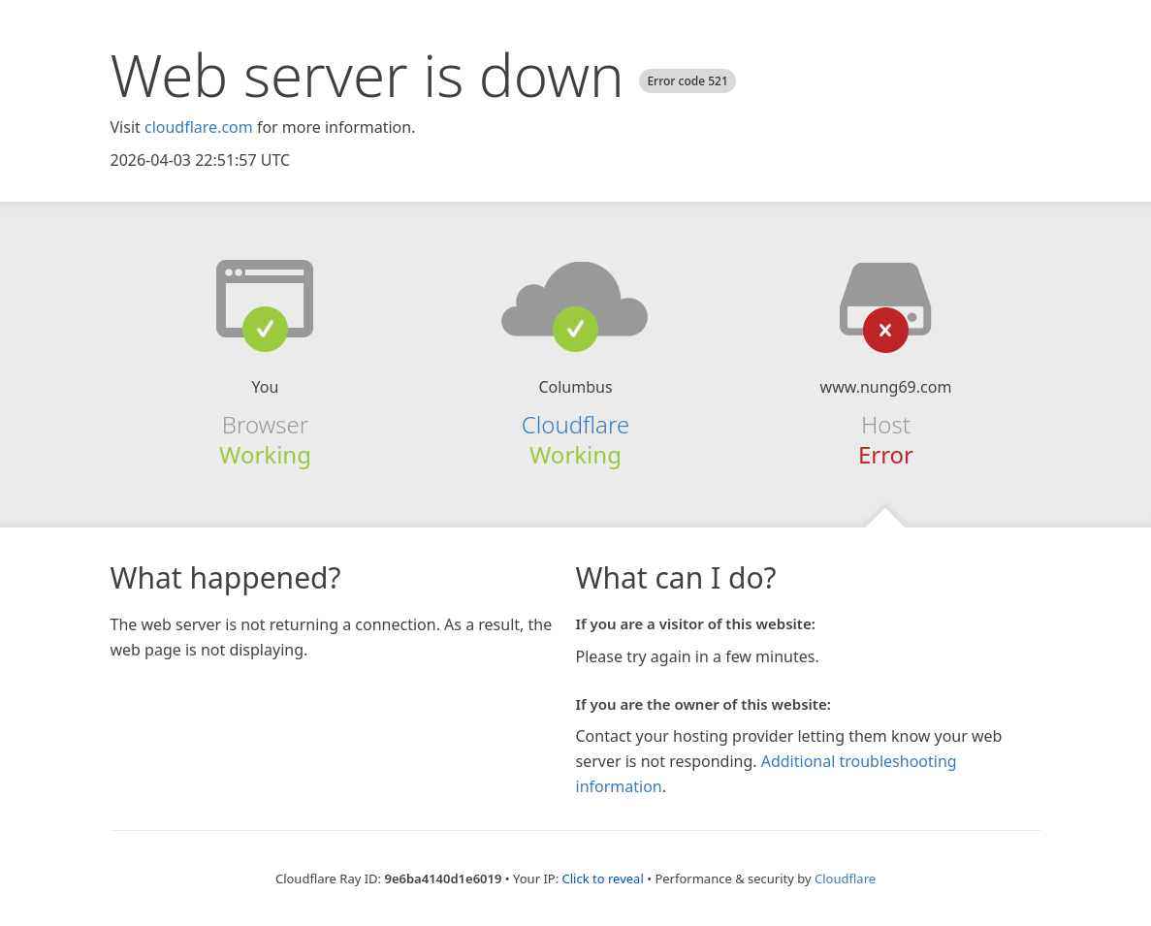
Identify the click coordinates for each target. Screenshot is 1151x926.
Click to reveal (603, 878)
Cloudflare (575, 424)
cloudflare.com (198, 127)
